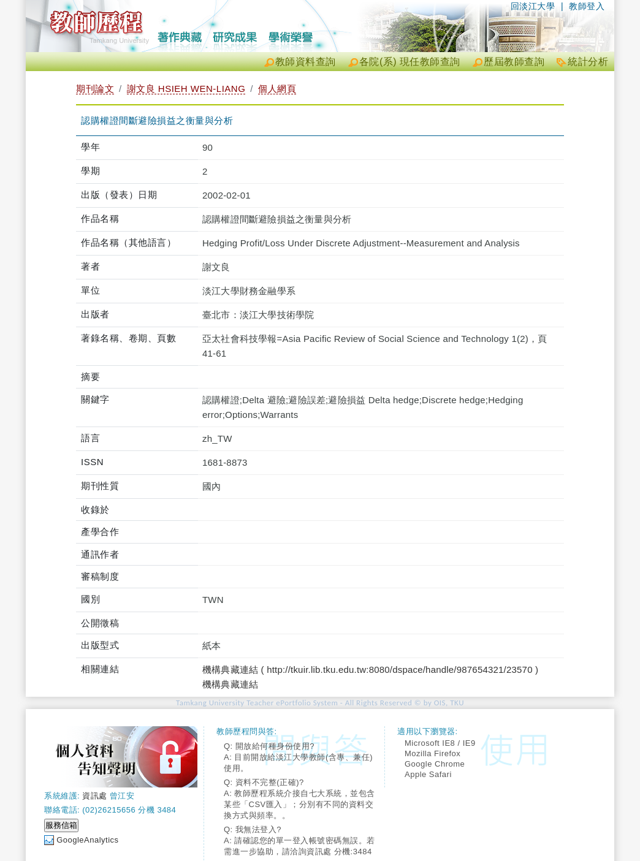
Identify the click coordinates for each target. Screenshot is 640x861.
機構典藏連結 (230, 684)
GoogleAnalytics (87, 839)
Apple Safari (428, 774)
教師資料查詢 (305, 61)
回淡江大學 (533, 6)
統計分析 (588, 61)
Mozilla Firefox (432, 753)
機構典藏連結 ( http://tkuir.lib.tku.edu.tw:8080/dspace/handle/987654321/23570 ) (370, 669)
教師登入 (586, 6)
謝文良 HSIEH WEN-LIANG (186, 88)
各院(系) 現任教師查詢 (409, 61)
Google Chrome (435, 763)
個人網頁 (277, 88)
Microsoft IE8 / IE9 (440, 743)
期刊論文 (95, 88)
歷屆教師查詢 (514, 61)
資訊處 (94, 795)
